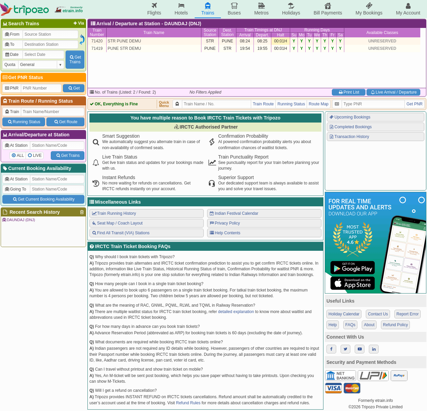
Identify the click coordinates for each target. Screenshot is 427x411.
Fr (332, 35)
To (9, 44)
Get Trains (67, 155)
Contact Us (378, 314)
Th (324, 35)
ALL (20, 155)
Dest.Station (227, 32)
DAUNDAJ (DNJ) (18, 220)
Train (11, 111)
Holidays (291, 8)
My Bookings (368, 8)
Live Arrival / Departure (393, 92)
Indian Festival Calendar (233, 213)
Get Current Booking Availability (43, 199)
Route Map (318, 104)
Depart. (262, 35)
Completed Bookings (350, 127)
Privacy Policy (224, 223)
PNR (11, 88)
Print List (348, 92)
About (369, 324)
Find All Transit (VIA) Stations (120, 233)
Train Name (153, 32)
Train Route (21, 101)
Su (294, 35)
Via (78, 23)
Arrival (244, 35)
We (317, 35)
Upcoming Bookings (350, 117)
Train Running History (113, 213)
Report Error (407, 314)
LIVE (37, 155)
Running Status (55, 101)
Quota (9, 64)
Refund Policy (395, 324)
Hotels (181, 8)
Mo (302, 35)
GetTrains (75, 59)
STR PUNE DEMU (124, 41)
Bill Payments (328, 8)
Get (74, 88)
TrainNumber (97, 32)
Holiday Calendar (343, 314)
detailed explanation (236, 311)
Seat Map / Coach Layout (117, 223)
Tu (309, 35)
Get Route (65, 121)
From (12, 34)
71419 (97, 48)
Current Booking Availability (36, 168)
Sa (340, 35)
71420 (97, 41)
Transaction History (349, 136)
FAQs (350, 324)
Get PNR (414, 104)
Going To (15, 189)
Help (332, 324)
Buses (234, 8)
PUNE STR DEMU (124, 48)
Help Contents (224, 233)
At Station (16, 145)
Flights (154, 8)
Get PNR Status (22, 77)
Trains (207, 8)
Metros (261, 8)
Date (11, 54)
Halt (280, 35)
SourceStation (209, 32)
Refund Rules (188, 403)
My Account (408, 8)
